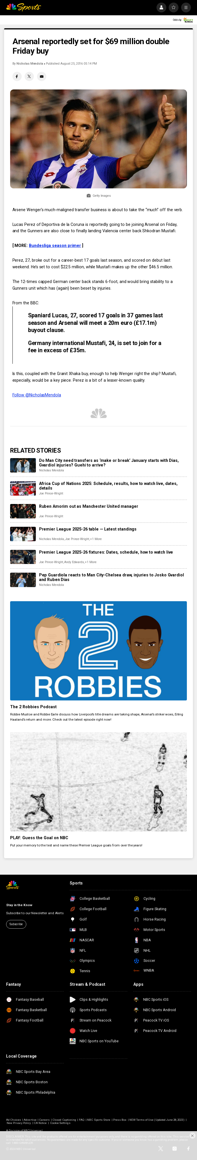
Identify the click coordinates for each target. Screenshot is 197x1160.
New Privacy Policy (19, 1123)
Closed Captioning (64, 1119)
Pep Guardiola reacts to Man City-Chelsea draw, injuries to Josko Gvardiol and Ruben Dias (111, 577)
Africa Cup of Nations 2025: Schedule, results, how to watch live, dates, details (108, 485)
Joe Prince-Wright (51, 493)
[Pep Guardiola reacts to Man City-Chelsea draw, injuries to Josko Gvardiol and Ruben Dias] (23, 580)
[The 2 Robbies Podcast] (98, 650)
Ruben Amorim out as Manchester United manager (88, 506)
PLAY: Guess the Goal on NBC (39, 837)
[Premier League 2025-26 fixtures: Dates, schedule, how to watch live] (23, 557)
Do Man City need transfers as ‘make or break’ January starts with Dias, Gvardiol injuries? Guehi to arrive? (109, 462)
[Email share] (41, 76)
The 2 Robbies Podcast (33, 706)
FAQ (81, 1119)
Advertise (30, 1119)
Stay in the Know (19, 905)
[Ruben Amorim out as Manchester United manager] (23, 511)
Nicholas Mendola (29, 63)
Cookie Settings (60, 1123)
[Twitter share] (29, 76)
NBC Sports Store (98, 1119)
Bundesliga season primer (55, 245)
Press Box (119, 1119)
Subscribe (16, 924)
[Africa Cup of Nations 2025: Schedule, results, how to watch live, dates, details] (23, 488)
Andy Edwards (74, 562)
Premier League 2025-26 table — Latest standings (88, 529)
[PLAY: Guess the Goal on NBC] (98, 781)
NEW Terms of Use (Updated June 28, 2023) (157, 1119)
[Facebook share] (17, 76)
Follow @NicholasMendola (36, 395)
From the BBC (25, 303)
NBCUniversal (33, 1130)
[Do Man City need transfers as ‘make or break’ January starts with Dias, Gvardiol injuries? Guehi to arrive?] (23, 465)
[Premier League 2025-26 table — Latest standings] (23, 534)
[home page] (23, 7)
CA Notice (40, 1123)
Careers (44, 1119)
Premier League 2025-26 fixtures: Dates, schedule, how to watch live (106, 552)
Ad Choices (13, 1119)
